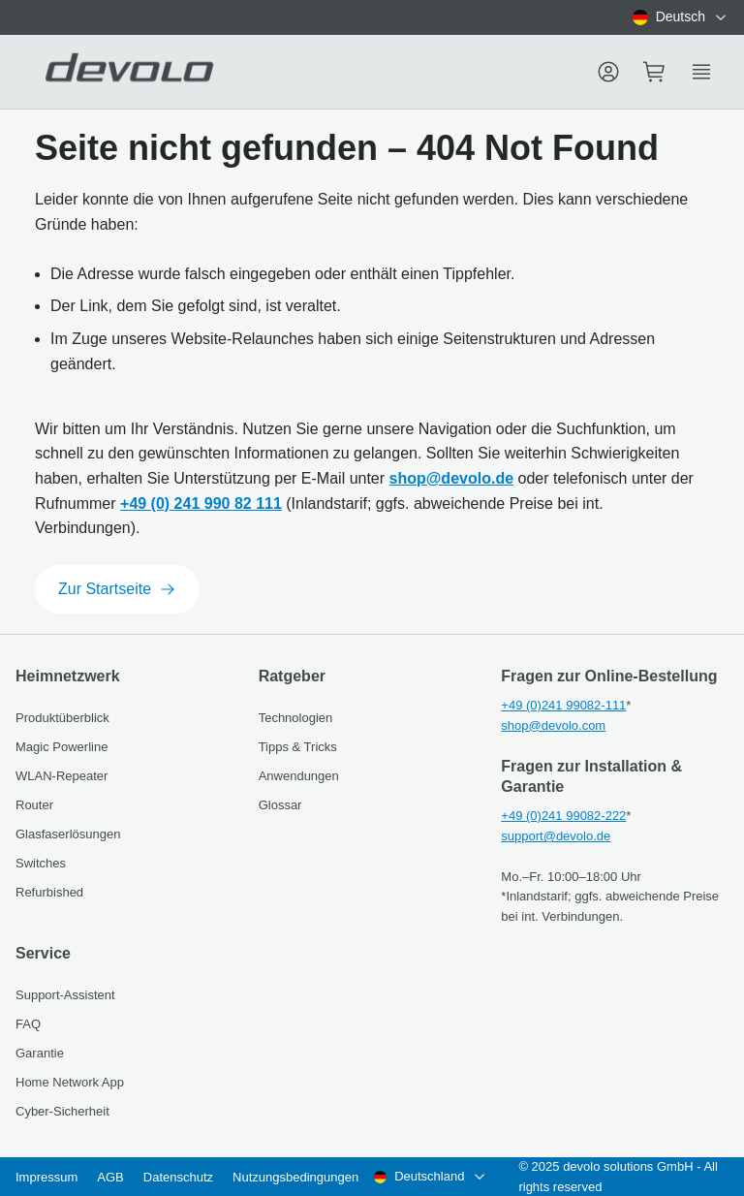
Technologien (296, 717)
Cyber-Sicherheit (62, 1111)
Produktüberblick (62, 717)
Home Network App (70, 1082)
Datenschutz (178, 1177)
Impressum (47, 1177)
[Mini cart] (655, 71)
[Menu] (608, 71)
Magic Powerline (62, 747)
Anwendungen (299, 776)
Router (34, 805)
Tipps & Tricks (298, 747)
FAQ (28, 1024)
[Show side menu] (701, 71)
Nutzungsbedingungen (295, 1177)
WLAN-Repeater (62, 776)
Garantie (40, 1053)
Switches (41, 863)
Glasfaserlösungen (68, 834)
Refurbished (49, 892)
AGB (110, 1177)
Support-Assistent (65, 995)
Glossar (280, 805)
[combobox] (680, 17)
